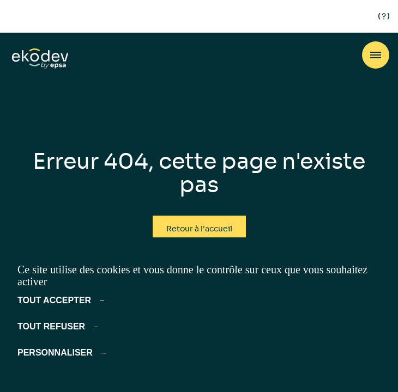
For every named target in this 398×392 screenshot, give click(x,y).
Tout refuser (51, 326)
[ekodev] (40, 59)
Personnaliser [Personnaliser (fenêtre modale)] (55, 352)
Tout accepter (54, 300)
